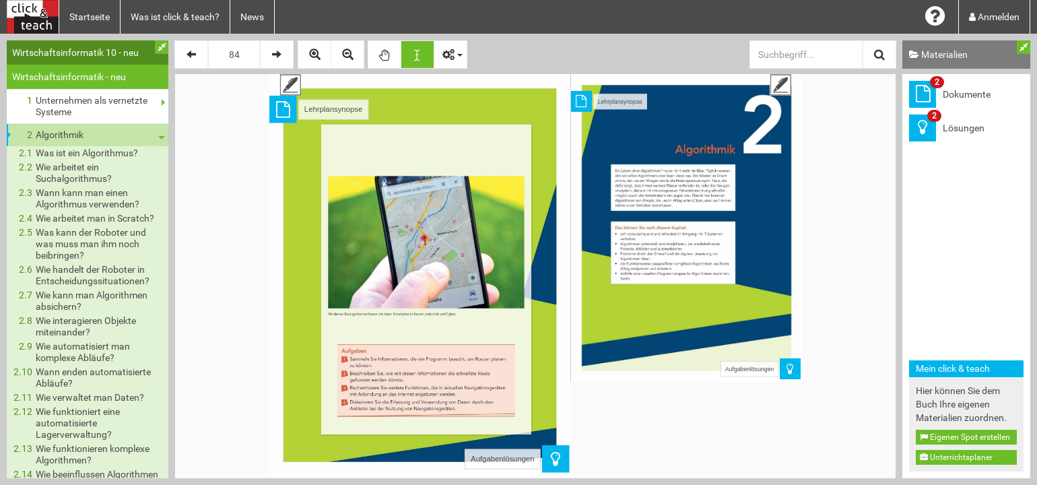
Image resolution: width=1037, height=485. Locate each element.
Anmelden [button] (994, 16)
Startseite (89, 16)
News (252, 16)
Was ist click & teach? (175, 16)
